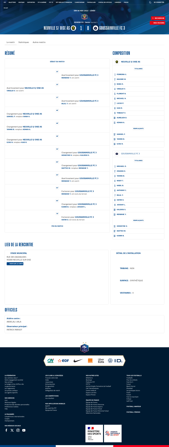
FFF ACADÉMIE (42, 2)
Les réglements (10, 388)
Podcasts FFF (90, 382)
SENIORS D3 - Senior (85, 22)
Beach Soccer (131, 386)
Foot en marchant (132, 397)
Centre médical (91, 390)
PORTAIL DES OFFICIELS (105, 2)
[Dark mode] (150, 2)
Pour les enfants (132, 380)
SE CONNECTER (159, 2)
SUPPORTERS (31, 2)
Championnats (9, 421)
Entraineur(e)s (50, 384)
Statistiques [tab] (23, 42)
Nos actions (9, 382)
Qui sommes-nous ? (11, 378)
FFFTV (88, 384)
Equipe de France (51, 410)
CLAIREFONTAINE (79, 2)
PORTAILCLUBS (91, 2)
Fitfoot (129, 399)
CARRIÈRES (118, 2)
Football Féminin (133, 412)
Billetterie (89, 378)
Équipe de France (91, 402)
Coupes (7, 419)
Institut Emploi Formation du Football (98, 386)
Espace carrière (91, 393)
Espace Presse (91, 395)
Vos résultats (49, 398)
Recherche (158, 18)
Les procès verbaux (11, 390)
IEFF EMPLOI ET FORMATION (64, 2)
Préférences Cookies (11, 407)
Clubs (47, 380)
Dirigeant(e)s (49, 386)
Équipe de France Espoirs (94, 407)
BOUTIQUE (21, 2)
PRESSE (126, 2)
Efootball (130, 388)
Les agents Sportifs (11, 393)
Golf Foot (130, 401)
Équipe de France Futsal (94, 409)
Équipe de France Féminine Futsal (97, 411)
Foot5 (128, 393)
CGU (6, 400)
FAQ (6, 409)
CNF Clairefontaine (92, 388)
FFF (5, 2)
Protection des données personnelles (17, 404)
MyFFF (47, 406)
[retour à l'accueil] (6, 8)
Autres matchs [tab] (39, 42)
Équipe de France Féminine (95, 404)
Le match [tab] (11, 42)
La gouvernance (10, 386)
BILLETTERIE (12, 2)
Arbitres (48, 388)
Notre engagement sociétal (14, 380)
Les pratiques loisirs (133, 390)
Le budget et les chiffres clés (14, 384)
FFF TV (51, 2)
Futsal (129, 384)
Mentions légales (10, 402)
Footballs (130, 378)
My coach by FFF (50, 408)
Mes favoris (157, 23)
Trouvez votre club (51, 378)
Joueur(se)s (49, 382)
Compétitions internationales (14, 416)
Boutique (89, 380)
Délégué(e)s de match (52, 390)
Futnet (129, 395)
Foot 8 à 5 (130, 382)
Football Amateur (134, 406)
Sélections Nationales (93, 413)
